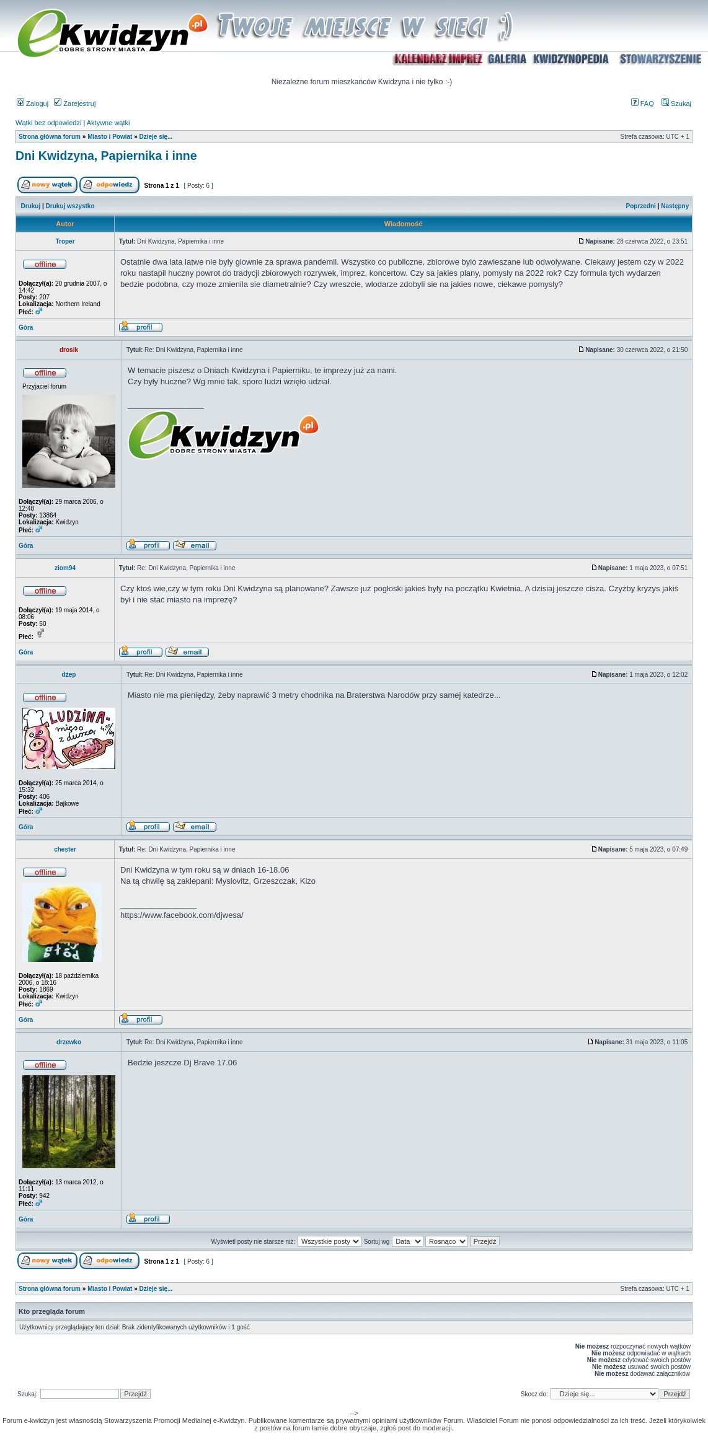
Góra (26, 327)
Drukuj (31, 206)
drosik (69, 349)
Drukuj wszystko (70, 206)
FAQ (642, 103)
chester (65, 849)
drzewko (68, 1042)
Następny (675, 206)
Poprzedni (641, 206)
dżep (69, 674)
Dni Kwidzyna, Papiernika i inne (106, 155)
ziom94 (65, 568)
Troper (64, 241)
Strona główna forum (50, 136)
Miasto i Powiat (109, 136)
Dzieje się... (155, 136)
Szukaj (676, 103)
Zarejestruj (74, 103)
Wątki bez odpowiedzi (48, 122)
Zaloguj (32, 103)
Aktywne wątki (108, 122)
